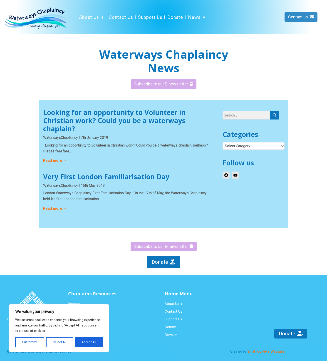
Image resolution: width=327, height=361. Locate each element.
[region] (59, 328)
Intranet (74, 303)
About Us (89, 17)
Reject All (59, 342)
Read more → (55, 160)
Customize (30, 342)
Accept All (89, 342)
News (194, 17)
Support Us (150, 17)
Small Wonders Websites (266, 351)
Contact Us (121, 17)
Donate (175, 17)
